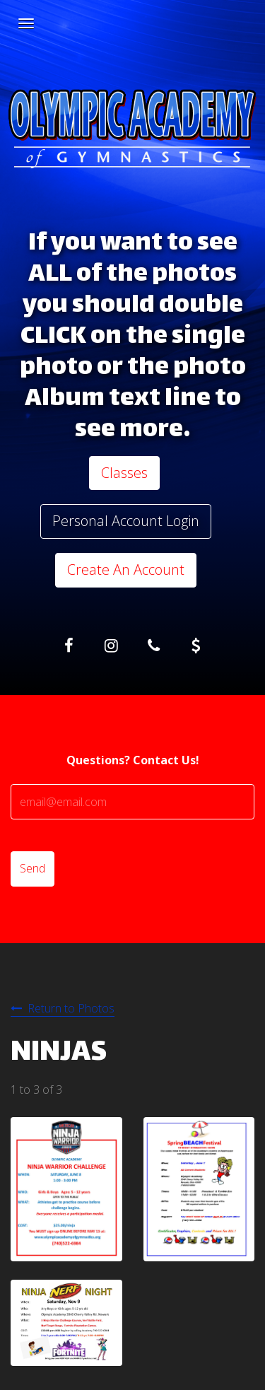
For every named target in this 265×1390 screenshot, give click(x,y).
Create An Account (125, 569)
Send (32, 868)
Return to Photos (71, 1008)
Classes (124, 472)
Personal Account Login (125, 520)
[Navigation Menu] (26, 23)
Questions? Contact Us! (132, 760)
